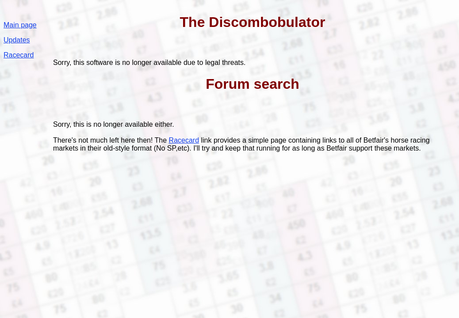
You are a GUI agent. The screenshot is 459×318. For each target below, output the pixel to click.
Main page (20, 25)
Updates (17, 40)
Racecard (19, 55)
